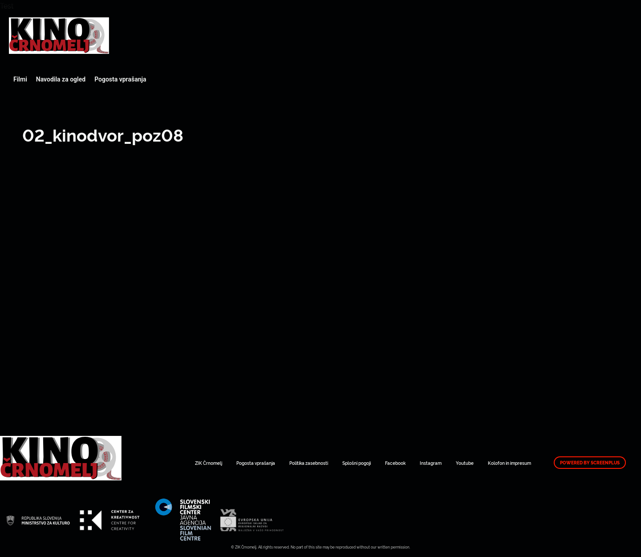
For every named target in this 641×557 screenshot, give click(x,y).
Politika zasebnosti (308, 463)
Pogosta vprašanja (120, 79)
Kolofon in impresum (509, 463)
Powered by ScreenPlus (590, 462)
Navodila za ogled (60, 79)
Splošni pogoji (356, 463)
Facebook (395, 463)
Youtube (465, 463)
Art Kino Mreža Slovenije (59, 35)
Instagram (431, 463)
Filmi (20, 79)
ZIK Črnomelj (208, 463)
